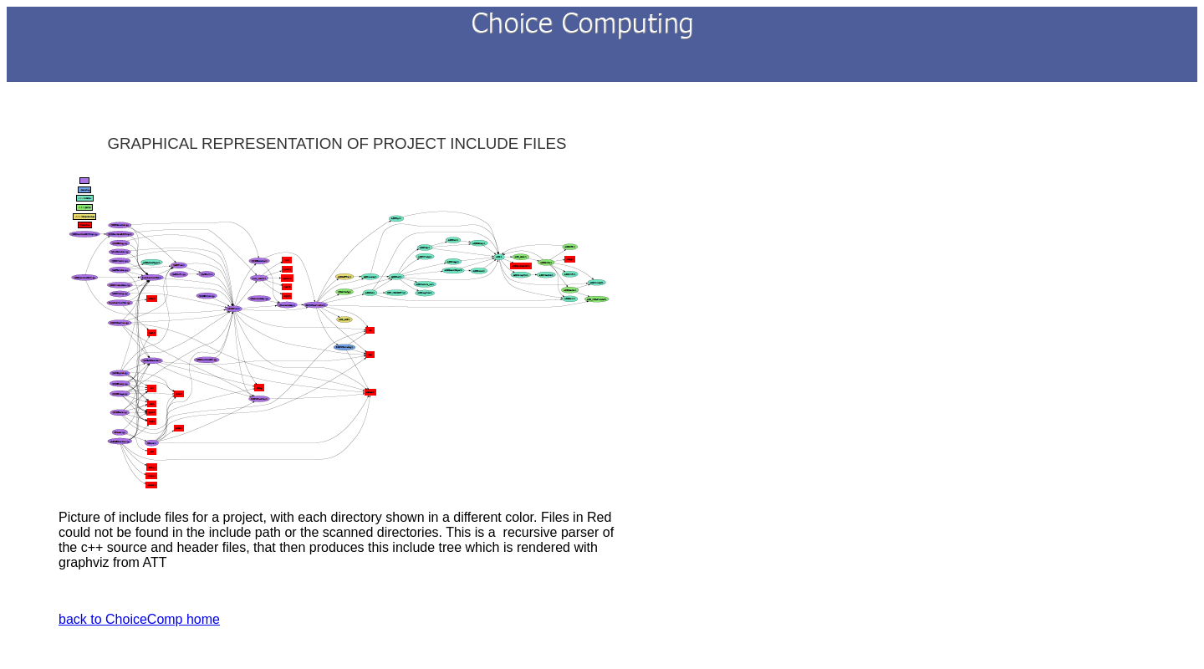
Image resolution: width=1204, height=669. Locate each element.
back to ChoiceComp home (139, 619)
